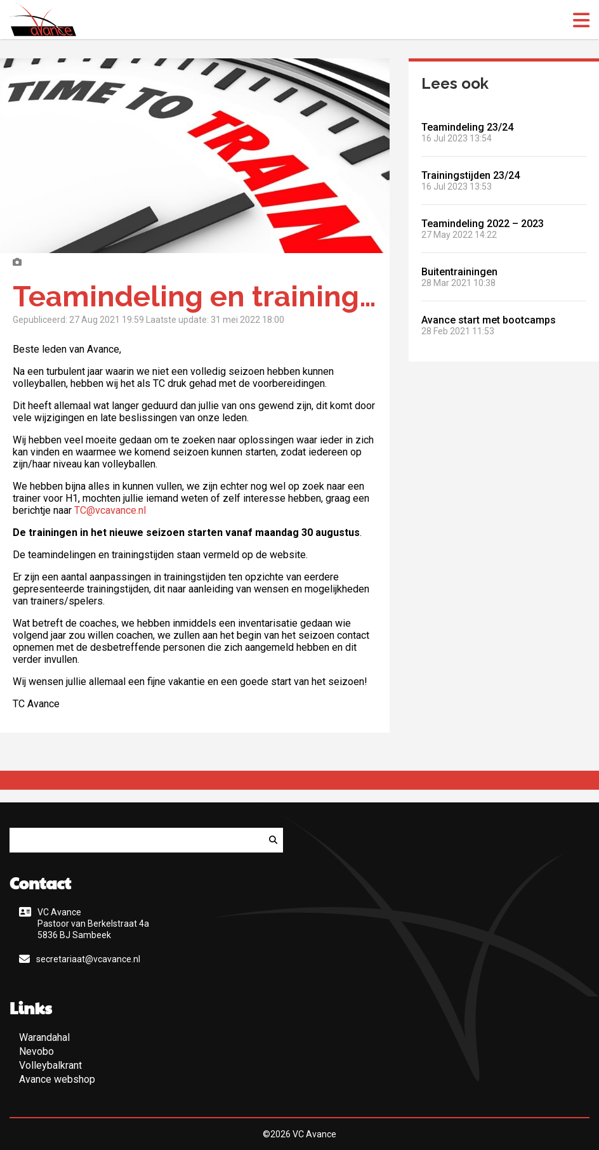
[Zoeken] (273, 840)
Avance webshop (57, 1079)
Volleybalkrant (50, 1065)
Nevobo (36, 1051)
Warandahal (44, 1037)
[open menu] (581, 20)
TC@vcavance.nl (111, 510)
